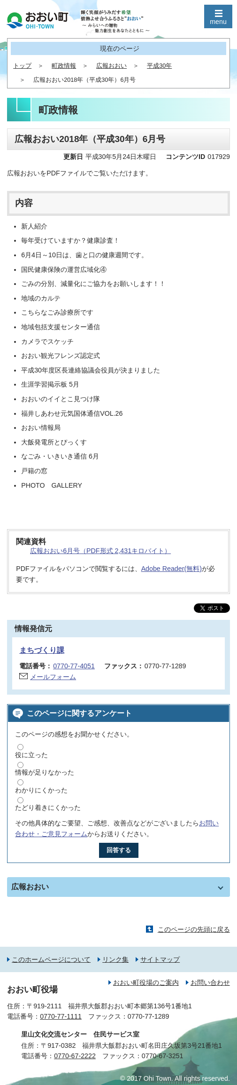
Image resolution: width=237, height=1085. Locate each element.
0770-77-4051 (74, 666)
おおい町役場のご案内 (146, 982)
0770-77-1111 (61, 1016)
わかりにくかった (41, 790)
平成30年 (159, 66)
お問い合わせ (210, 982)
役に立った (31, 755)
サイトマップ (160, 959)
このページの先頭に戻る (194, 929)
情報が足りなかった (44, 772)
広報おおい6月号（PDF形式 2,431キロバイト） (100, 550)
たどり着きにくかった (48, 807)
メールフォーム (53, 677)
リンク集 (115, 959)
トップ (22, 66)
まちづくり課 (41, 650)
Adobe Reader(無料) (171, 568)
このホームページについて (51, 959)
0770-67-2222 (75, 1056)
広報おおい (111, 66)
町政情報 (64, 66)
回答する (119, 850)
